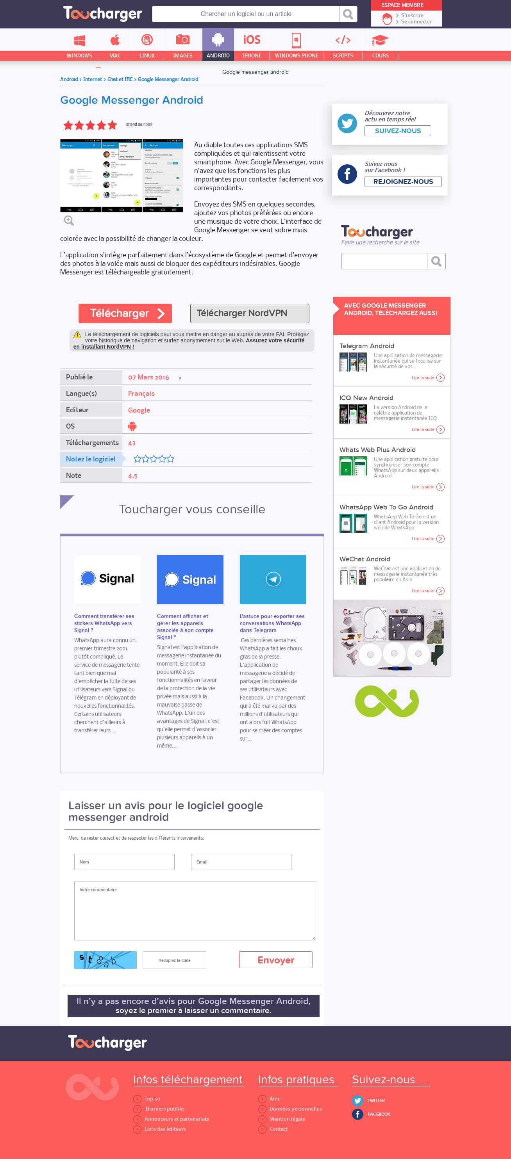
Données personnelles (290, 1109)
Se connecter (416, 22)
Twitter (376, 1100)
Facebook (379, 1114)
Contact (273, 1129)
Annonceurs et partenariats (171, 1119)
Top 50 (146, 1098)
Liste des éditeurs (159, 1129)
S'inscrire (412, 15)
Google (139, 410)
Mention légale (281, 1119)
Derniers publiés (158, 1109)
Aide (269, 1098)
